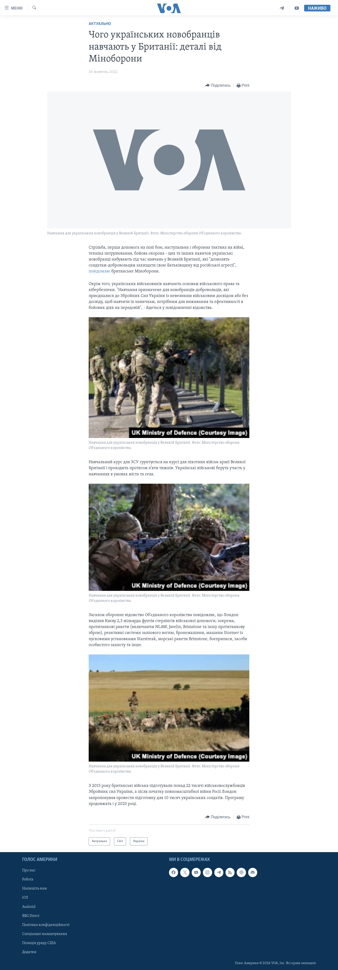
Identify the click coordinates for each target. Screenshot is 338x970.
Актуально (100, 24)
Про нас (29, 870)
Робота (27, 879)
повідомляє (100, 271)
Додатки (29, 952)
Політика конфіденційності (46, 925)
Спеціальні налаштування (44, 934)
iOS (25, 898)
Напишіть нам (34, 888)
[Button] (217, 85)
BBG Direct (30, 916)
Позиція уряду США (39, 943)
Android (29, 907)
